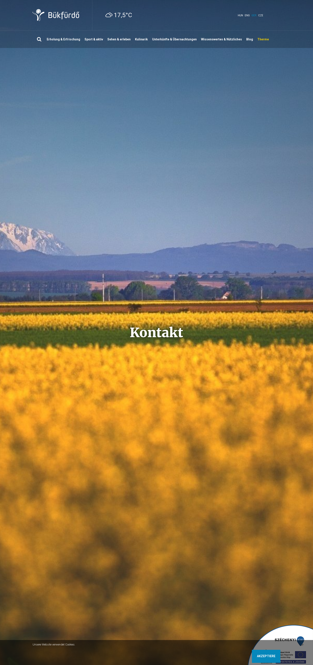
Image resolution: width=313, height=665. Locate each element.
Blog (249, 39)
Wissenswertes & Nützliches (221, 39)
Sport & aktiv (94, 39)
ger (253, 15)
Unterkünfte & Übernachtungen (174, 39)
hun (240, 15)
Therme (263, 39)
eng (247, 15)
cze (260, 15)
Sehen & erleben (119, 39)
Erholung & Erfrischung (63, 39)
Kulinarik (141, 39)
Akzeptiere (266, 656)
